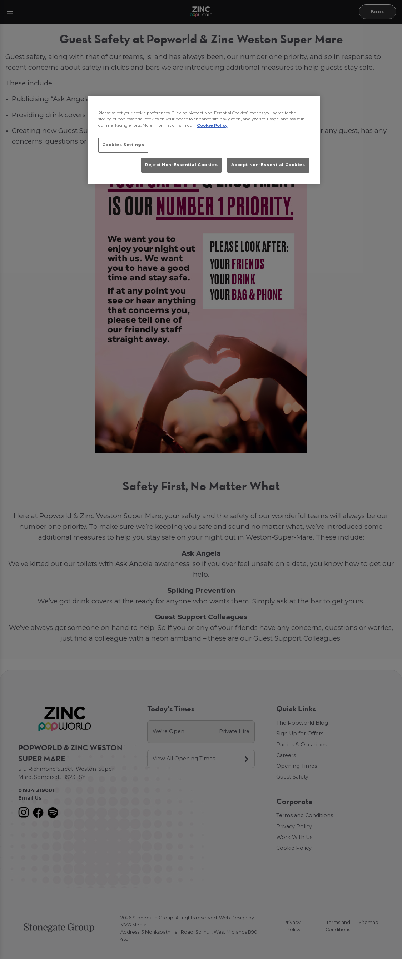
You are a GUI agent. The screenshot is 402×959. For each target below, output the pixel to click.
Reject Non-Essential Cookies (181, 164)
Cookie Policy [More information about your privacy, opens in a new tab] (212, 125)
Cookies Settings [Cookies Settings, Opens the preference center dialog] (123, 144)
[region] (204, 140)
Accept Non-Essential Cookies (268, 164)
